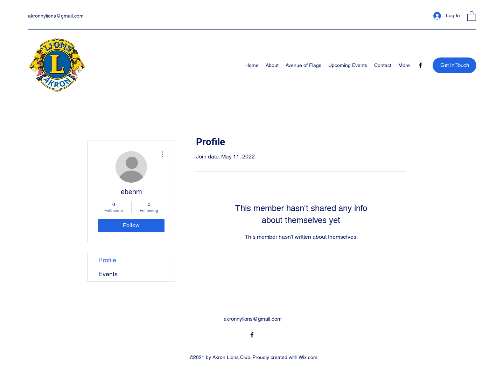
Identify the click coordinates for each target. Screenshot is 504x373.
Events (108, 274)
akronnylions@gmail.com (56, 16)
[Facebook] (420, 65)
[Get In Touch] (454, 65)
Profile (107, 260)
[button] (471, 16)
